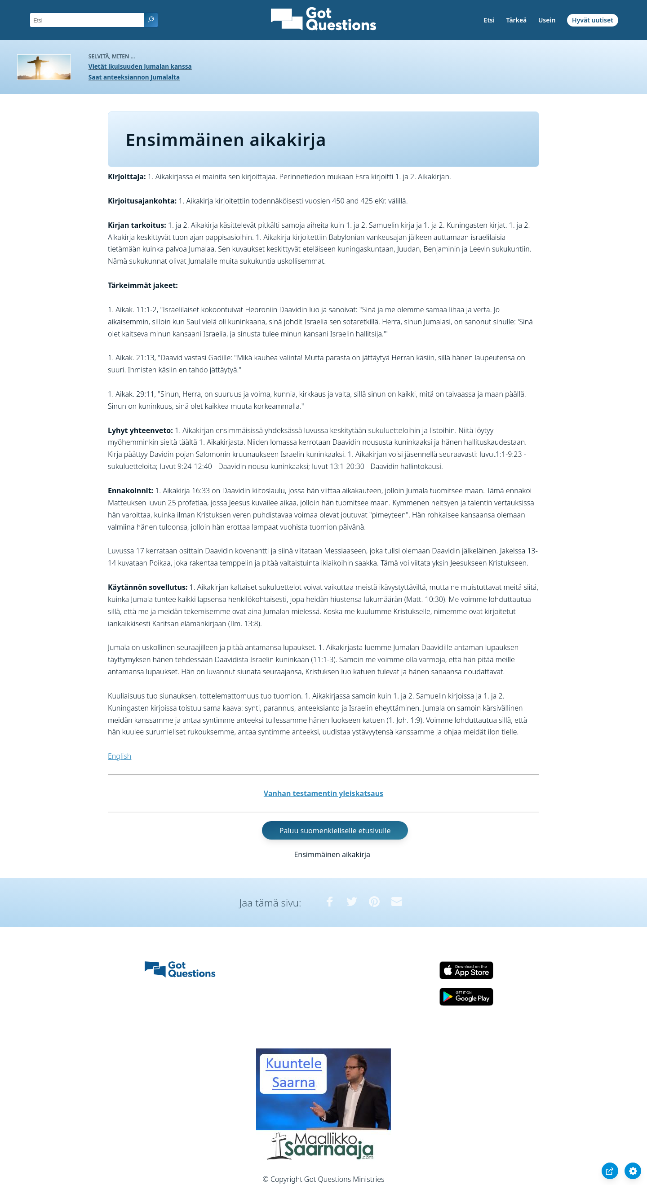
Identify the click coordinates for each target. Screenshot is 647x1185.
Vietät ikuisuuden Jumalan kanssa (140, 66)
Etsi (489, 20)
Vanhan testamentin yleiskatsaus (323, 793)
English (119, 756)
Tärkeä (516, 20)
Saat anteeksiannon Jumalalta (134, 77)
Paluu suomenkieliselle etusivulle (335, 830)
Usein (546, 20)
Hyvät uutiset (592, 20)
